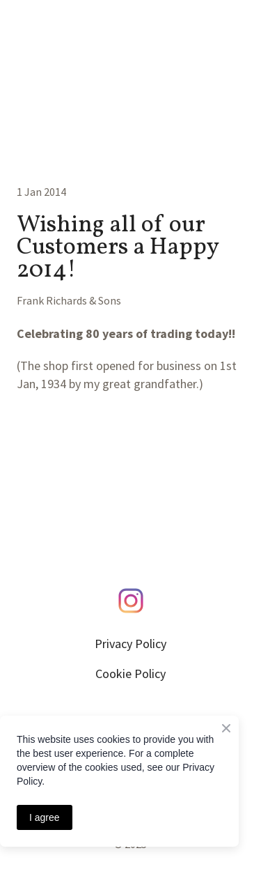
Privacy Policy (130, 644)
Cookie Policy (130, 674)
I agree (44, 817)
